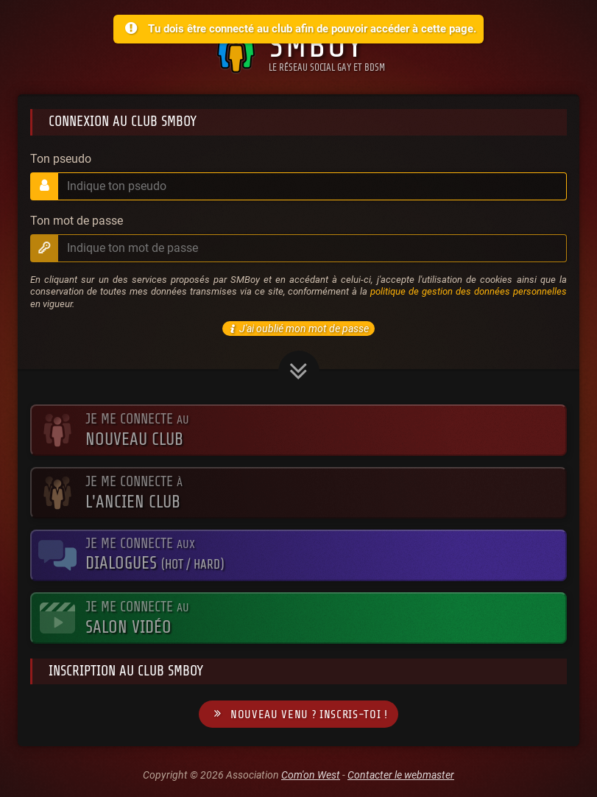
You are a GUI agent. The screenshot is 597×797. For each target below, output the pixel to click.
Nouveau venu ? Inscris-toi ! (298, 714)
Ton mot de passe (76, 221)
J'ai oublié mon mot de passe (297, 328)
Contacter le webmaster (400, 775)
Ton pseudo (60, 159)
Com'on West (310, 775)
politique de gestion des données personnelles (468, 291)
